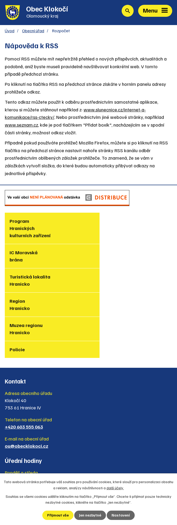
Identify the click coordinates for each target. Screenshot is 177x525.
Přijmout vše (58, 515)
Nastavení (121, 515)
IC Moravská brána (107, 225)
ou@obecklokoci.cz (26, 381)
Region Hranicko (103, 256)
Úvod (9, 31)
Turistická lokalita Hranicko (30, 256)
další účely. (115, 487)
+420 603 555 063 (24, 362)
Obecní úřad (33, 31)
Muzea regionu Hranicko (26, 280)
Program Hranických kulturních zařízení (30, 229)
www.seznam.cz (21, 125)
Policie (101, 277)
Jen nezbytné (90, 515)
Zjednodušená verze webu (38, 467)
